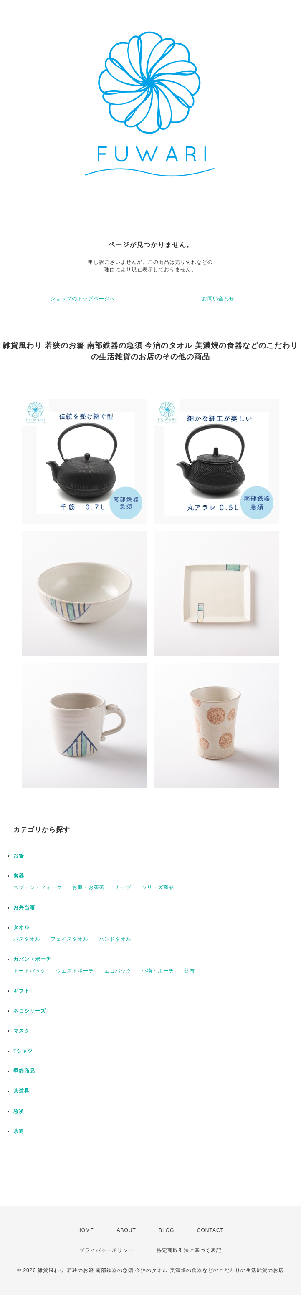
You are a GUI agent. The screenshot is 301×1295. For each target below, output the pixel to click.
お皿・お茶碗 (88, 887)
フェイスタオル (70, 939)
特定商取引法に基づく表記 (189, 1250)
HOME (85, 1230)
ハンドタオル (115, 939)
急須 (18, 1111)
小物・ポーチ (158, 971)
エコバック (118, 971)
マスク (21, 1031)
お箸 (18, 856)
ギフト (21, 991)
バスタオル (26, 939)
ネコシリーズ (29, 1011)
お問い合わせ (218, 299)
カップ (123, 887)
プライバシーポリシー (106, 1250)
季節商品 (24, 1071)
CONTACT (210, 1230)
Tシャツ (23, 1051)
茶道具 (21, 1091)
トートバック (29, 971)
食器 (18, 876)
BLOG (166, 1230)
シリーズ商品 (158, 887)
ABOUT (126, 1230)
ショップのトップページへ (82, 299)
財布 (189, 971)
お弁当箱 (24, 907)
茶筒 (18, 1131)
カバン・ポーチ (32, 959)
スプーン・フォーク (37, 887)
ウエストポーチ (75, 971)
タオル (21, 927)
